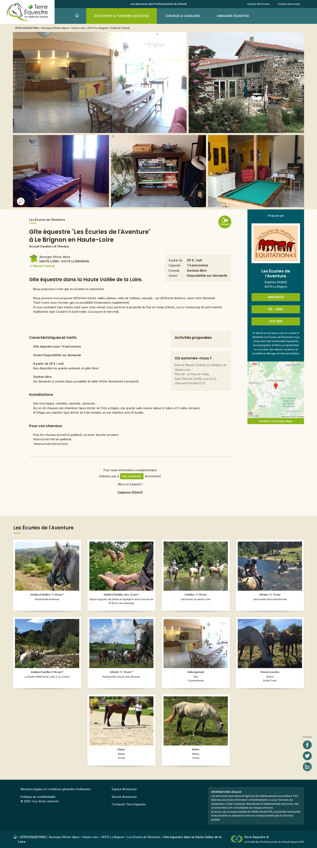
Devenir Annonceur (289, 3)
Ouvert (173, 276)
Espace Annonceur (258, 3)
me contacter (132, 476)
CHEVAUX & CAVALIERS (182, 16)
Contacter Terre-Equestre (129, 804)
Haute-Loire (78, 28)
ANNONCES (276, 297)
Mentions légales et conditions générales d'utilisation (56, 789)
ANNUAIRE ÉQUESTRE (233, 16)
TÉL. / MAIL (276, 309)
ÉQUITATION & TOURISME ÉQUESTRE (121, 16)
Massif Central (121, 28)
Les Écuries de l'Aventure (143, 837)
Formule (174, 270)
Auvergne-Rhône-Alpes (55, 28)
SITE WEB (275, 321)
